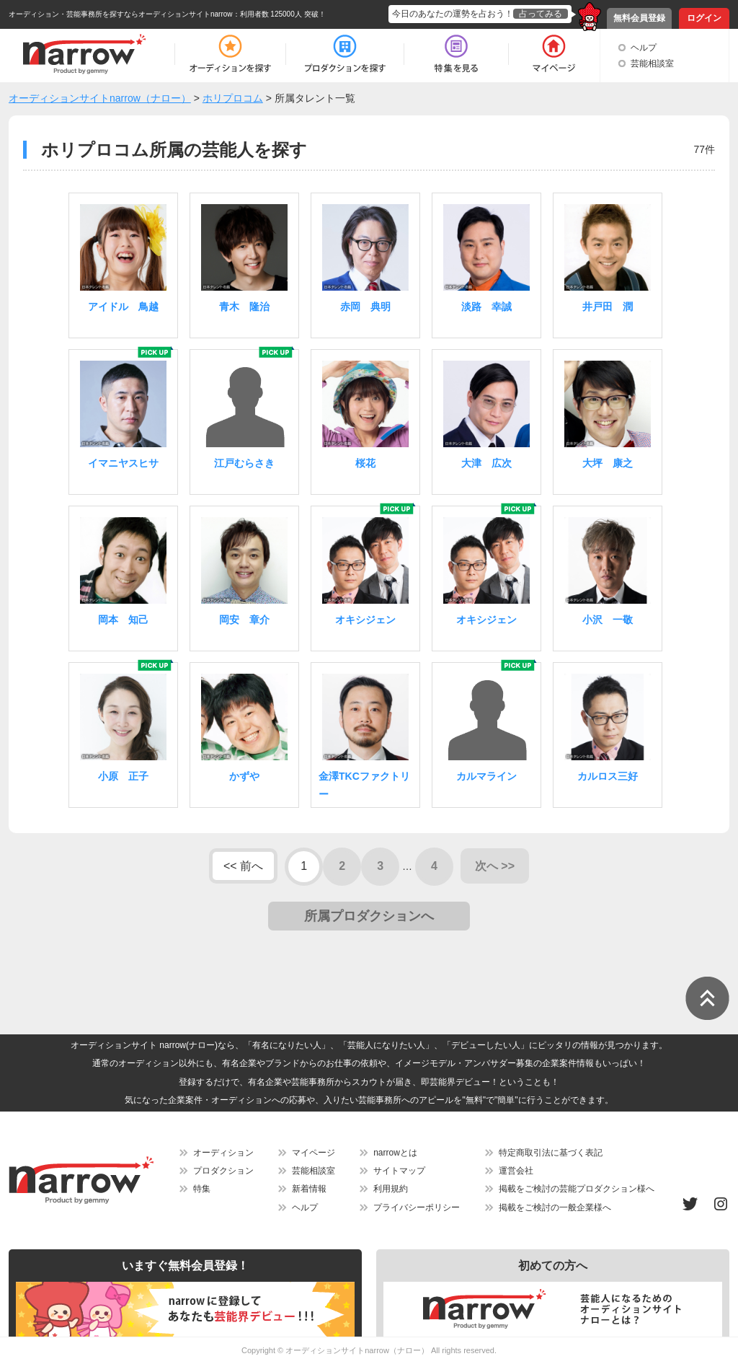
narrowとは (395, 1153)
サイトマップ (399, 1171)
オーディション (223, 1153)
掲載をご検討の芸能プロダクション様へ (576, 1189)
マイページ (313, 1153)
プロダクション (223, 1171)
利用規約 (390, 1189)
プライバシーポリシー (416, 1207)
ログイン (704, 18)
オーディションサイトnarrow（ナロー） (357, 1350)
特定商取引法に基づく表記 (551, 1153)
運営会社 (516, 1171)
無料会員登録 (639, 18)
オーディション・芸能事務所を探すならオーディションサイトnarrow (121, 14)
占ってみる (540, 14)
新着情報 (309, 1189)
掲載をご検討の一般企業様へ (555, 1207)
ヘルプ (644, 48)
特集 (201, 1189)
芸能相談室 (652, 63)
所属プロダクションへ (369, 916)
